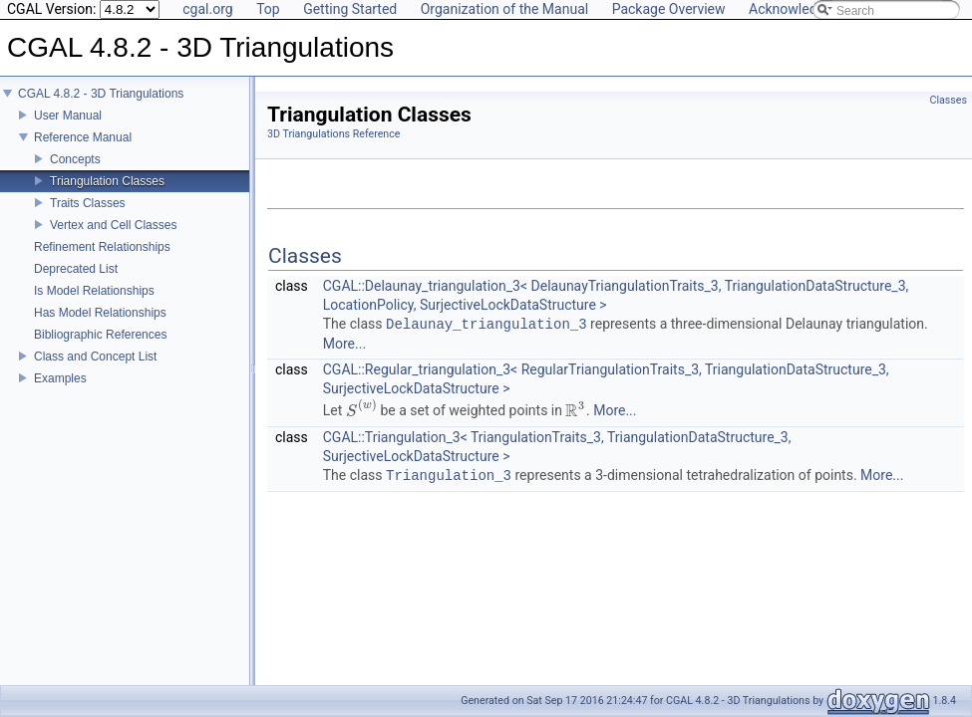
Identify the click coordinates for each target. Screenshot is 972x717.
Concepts (75, 173)
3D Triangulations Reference (333, 133)
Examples (60, 392)
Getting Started (350, 9)
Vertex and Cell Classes (113, 239)
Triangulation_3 (448, 475)
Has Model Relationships (100, 327)
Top (268, 9)
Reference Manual (83, 151)
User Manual (68, 129)
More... (344, 344)
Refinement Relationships (102, 261)
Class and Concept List (95, 370)
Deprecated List (76, 283)
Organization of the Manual (504, 9)
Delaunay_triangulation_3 (486, 324)
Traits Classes (88, 217)
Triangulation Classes (107, 195)
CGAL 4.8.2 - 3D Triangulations (100, 108)
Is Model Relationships (94, 305)
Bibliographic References (100, 349)
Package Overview (669, 9)
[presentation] (361, 411)
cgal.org (207, 9)
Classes (948, 100)
